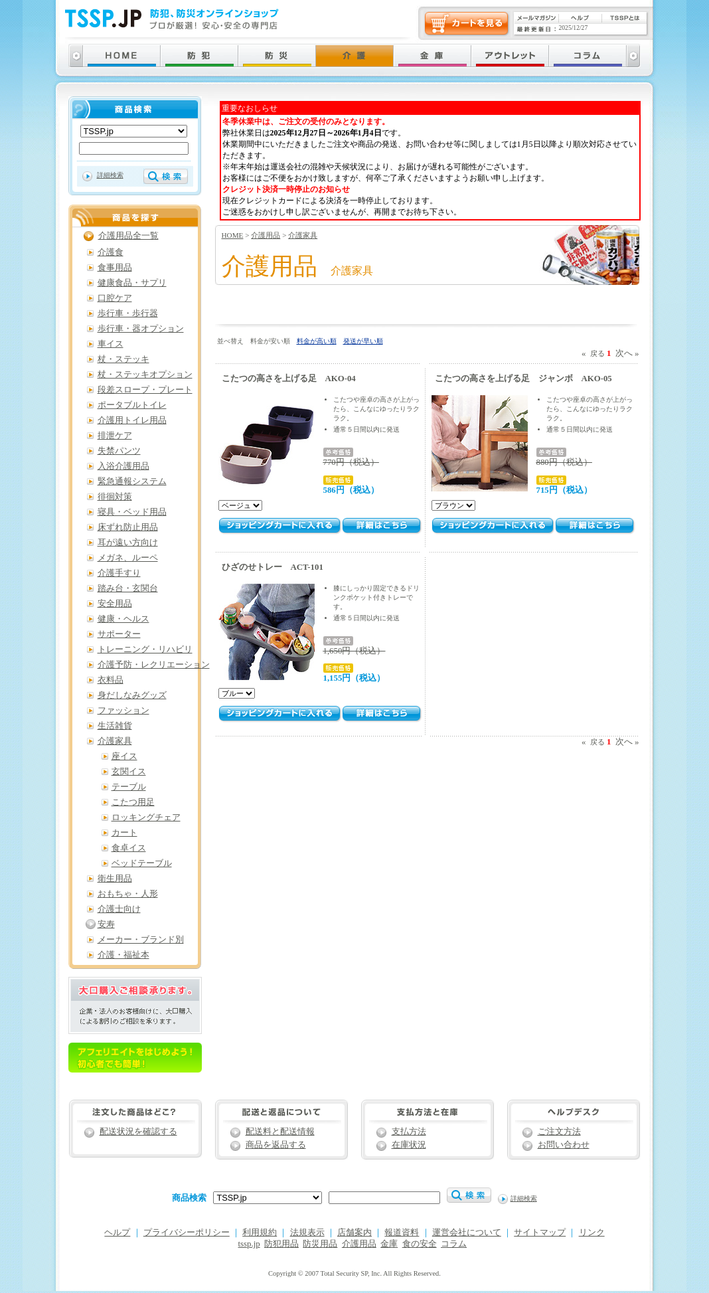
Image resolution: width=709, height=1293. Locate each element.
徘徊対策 (115, 496)
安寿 (106, 924)
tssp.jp (249, 1244)
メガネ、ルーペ (128, 557)
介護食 (110, 252)
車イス (110, 344)
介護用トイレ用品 (132, 420)
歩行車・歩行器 (128, 313)
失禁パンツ (119, 451)
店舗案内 (354, 1232)
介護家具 (302, 235)
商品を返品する (276, 1145)
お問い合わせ (564, 1145)
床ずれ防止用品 (128, 527)
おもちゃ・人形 (128, 894)
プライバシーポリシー (186, 1232)
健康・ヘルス (123, 619)
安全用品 (115, 603)
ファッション (123, 710)
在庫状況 (409, 1145)
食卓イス (129, 848)
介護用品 (265, 235)
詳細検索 (110, 175)
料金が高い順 (317, 341)
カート (124, 832)
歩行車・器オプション (141, 328)
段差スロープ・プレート (145, 389)
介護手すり (119, 573)
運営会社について (466, 1232)
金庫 (389, 1244)
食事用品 (115, 267)
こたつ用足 (133, 802)
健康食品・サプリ (132, 283)
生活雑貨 (115, 726)
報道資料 (401, 1232)
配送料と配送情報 (280, 1131)
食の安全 (419, 1244)
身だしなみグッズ (132, 695)
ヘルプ (117, 1232)
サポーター (119, 634)
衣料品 (110, 680)
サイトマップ (540, 1232)
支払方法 (409, 1131)
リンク (592, 1232)
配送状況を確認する (138, 1131)
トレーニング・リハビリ (145, 649)
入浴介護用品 (123, 466)
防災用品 (320, 1244)
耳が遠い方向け (128, 542)
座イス (124, 756)
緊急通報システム (132, 481)
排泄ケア (115, 435)
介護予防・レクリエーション (154, 664)
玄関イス (129, 771)
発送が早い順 (363, 341)
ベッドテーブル (142, 863)
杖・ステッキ (123, 359)
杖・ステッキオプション (145, 374)
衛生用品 (115, 878)
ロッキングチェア (146, 817)
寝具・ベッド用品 (132, 512)
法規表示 (307, 1232)
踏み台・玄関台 (128, 588)
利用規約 (259, 1232)
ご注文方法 (559, 1131)
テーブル (129, 787)
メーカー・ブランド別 (141, 939)
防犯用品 (281, 1244)
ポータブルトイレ (132, 405)
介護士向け (119, 909)
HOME (233, 235)
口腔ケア (115, 298)
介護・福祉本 (123, 955)
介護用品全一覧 (128, 235)
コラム (454, 1244)
